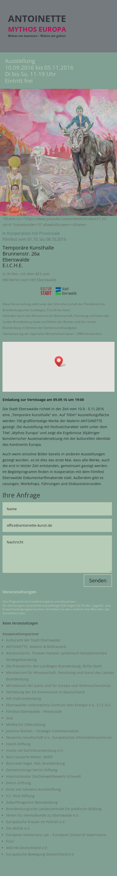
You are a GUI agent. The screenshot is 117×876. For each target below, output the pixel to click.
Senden (97, 580)
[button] (60, 361)
